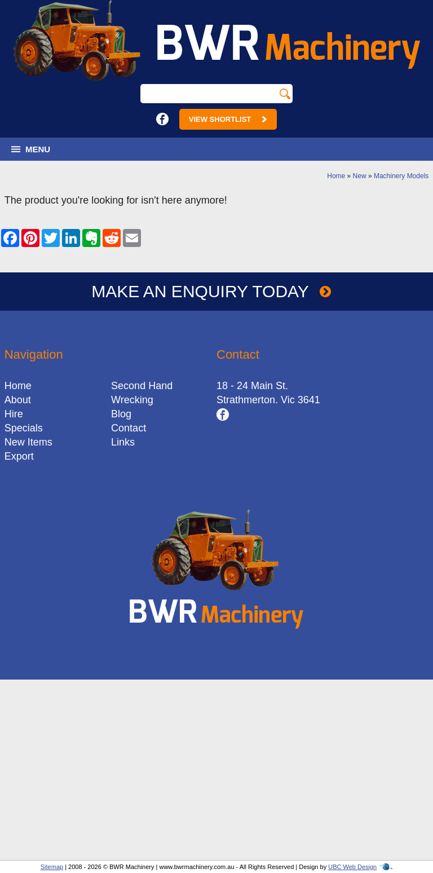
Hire (14, 414)
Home (336, 176)
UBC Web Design (352, 866)
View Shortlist (228, 119)
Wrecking (132, 399)
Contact (128, 428)
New (359, 176)
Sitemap (52, 866)
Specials (24, 428)
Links (123, 442)
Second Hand (142, 385)
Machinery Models (401, 176)
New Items (28, 442)
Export (19, 456)
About (18, 399)
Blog (121, 414)
